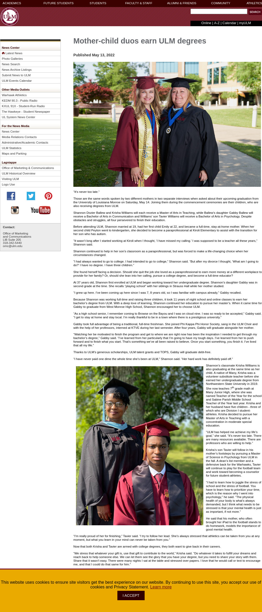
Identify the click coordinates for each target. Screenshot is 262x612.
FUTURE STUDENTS (58, 3)
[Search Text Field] (218, 11)
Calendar (229, 23)
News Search (11, 64)
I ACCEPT (131, 595)
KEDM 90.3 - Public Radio (19, 100)
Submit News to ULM (16, 75)
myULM (245, 23)
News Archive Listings (17, 69)
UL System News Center (18, 117)
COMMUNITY (220, 3)
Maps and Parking (14, 153)
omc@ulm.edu (12, 246)
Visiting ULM (10, 179)
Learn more (161, 587)
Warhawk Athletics (14, 95)
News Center (10, 131)
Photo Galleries (12, 58)
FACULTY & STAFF (138, 3)
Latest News (14, 53)
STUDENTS (98, 3)
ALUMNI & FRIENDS (181, 3)
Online (206, 23)
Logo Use (8, 184)
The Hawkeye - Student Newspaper (26, 111)
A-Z (217, 23)
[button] (255, 12)
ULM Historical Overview (18, 173)
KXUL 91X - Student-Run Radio (23, 106)
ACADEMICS (12, 3)
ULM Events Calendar (17, 80)
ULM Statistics (11, 148)
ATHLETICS (254, 3)
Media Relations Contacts (19, 137)
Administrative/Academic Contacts (25, 142)
